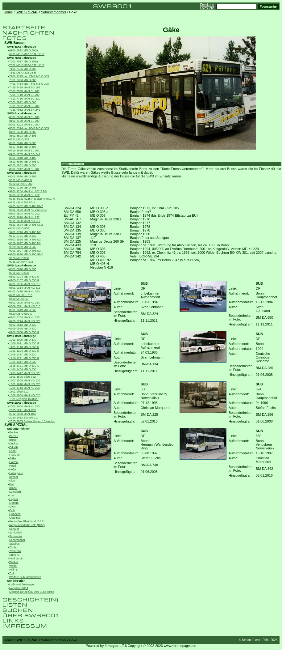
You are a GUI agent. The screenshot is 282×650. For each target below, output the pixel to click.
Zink (12, 573)
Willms (13, 569)
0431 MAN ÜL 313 (20, 295)
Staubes (14, 543)
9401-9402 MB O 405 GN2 (26, 206)
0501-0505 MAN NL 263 (24, 302)
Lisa (12, 495)
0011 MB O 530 (19, 272)
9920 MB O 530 (19, 258)
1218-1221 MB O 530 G (24, 358)
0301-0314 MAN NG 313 (24, 287)
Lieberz (14, 502)
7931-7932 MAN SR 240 (24, 109)
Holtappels (16, 473)
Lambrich (15, 491)
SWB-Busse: (14, 43)
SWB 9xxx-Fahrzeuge (21, 172)
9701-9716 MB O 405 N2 (25, 232)
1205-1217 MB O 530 (22, 354)
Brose (13, 439)
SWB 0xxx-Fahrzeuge (21, 265)
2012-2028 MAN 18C (22, 413)
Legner (13, 499)
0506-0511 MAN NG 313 (24, 306)
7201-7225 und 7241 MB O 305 (29, 76)
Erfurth (13, 447)
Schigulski (15, 532)
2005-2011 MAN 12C (22, 410)
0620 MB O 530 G (20, 313)
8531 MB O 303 (19, 139)
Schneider (15, 536)
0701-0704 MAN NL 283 (24, 317)
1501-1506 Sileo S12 (22, 376)
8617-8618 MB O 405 (22, 146)
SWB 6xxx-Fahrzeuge (21, 46)
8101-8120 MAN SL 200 (24, 120)
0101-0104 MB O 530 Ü (24, 276)
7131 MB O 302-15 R (22, 72)
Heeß (12, 465)
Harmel (14, 462)
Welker (13, 562)
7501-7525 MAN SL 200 (24, 91)
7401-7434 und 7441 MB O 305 (29, 83)
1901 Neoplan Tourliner (24, 399)
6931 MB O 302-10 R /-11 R (26, 54)
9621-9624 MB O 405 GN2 (26, 224)
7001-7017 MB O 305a (23, 61)
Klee (12, 480)
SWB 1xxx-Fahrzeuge (21, 336)
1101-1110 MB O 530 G (24, 347)
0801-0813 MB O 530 (22, 324)
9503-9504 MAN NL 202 (24, 213)
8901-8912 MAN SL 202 (24, 169)
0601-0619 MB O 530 (22, 310)
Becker (13, 432)
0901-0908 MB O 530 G (24, 332)
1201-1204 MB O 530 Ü (24, 350)
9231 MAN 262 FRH (22, 202)
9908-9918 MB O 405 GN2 (26, 254)
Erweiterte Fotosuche (207, 6)
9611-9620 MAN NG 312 (24, 221)
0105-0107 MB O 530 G (24, 280)
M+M (12, 506)
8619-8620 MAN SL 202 (24, 150)
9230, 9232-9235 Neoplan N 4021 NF (32, 198)
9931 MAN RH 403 (21, 261)
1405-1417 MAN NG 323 (24, 373)
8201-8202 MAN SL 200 (24, 124)
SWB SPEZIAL (27, 12)
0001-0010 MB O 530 (22, 269)
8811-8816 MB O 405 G (24, 161)
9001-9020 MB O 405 (22, 176)
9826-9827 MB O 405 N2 (25, 243)
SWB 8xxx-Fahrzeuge (21, 113)
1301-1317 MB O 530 (22, 361)
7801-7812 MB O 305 (22, 102)
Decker (13, 443)
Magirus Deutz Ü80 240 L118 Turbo (31, 591)
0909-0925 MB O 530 (22, 328)
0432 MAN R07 (19, 298)
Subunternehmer (53, 12)
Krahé (13, 488)
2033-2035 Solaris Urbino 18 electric (32, 421)
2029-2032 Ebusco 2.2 (23, 417)
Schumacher (17, 540)
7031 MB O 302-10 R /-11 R (26, 65)
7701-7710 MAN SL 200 (24, 94)
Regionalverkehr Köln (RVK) (27, 525)
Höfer (12, 469)
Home (8, 12)
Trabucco (15, 551)
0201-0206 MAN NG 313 (24, 284)
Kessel (13, 476)
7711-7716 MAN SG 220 (24, 98)
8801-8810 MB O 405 (22, 157)
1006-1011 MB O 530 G (24, 343)
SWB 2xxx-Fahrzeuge (21, 402)
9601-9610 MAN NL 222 (24, 217)
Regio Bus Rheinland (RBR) (26, 521)
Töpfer (13, 547)
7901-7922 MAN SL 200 (24, 106)
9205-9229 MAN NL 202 (24, 195)
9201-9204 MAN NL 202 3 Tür (28, 191)
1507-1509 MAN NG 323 (24, 380)
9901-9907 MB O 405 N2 (25, 250)
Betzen (13, 436)
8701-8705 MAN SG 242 (24, 154)
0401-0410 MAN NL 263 (24, 291)
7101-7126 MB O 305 (22, 68)
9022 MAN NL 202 (20, 183)
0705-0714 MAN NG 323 (24, 321)
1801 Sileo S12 (18, 391)
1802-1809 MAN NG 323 (24, 395)
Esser (12, 450)
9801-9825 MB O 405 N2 (25, 239)
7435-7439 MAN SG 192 (24, 87)
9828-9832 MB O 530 (22, 247)
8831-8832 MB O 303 (22, 165)
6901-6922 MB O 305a (23, 50)
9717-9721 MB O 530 (22, 235)
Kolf (11, 484)
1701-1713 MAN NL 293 (24, 387)
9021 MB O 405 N (20, 180)
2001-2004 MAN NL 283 (24, 406)
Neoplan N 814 (18, 588)
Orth (12, 510)
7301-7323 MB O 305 (22, 80)
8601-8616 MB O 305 (22, 143)
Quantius (15, 517)
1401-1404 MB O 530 (22, 369)
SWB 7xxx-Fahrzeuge (21, 57)
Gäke (12, 458)
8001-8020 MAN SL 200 (24, 117)
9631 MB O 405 (19, 228)
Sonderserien (16, 580)
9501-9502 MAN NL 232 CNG (28, 209)
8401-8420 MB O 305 (22, 132)
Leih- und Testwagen (22, 584)
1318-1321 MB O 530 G (24, 365)
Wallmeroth (16, 558)
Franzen (14, 454)
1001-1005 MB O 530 (22, 339)
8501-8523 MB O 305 (22, 135)
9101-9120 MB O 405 (22, 187)
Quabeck (15, 514)
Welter (13, 565)
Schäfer (14, 528)
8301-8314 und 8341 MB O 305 (29, 128)
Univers (14, 554)
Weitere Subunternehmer (25, 577)
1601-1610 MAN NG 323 (24, 384)
